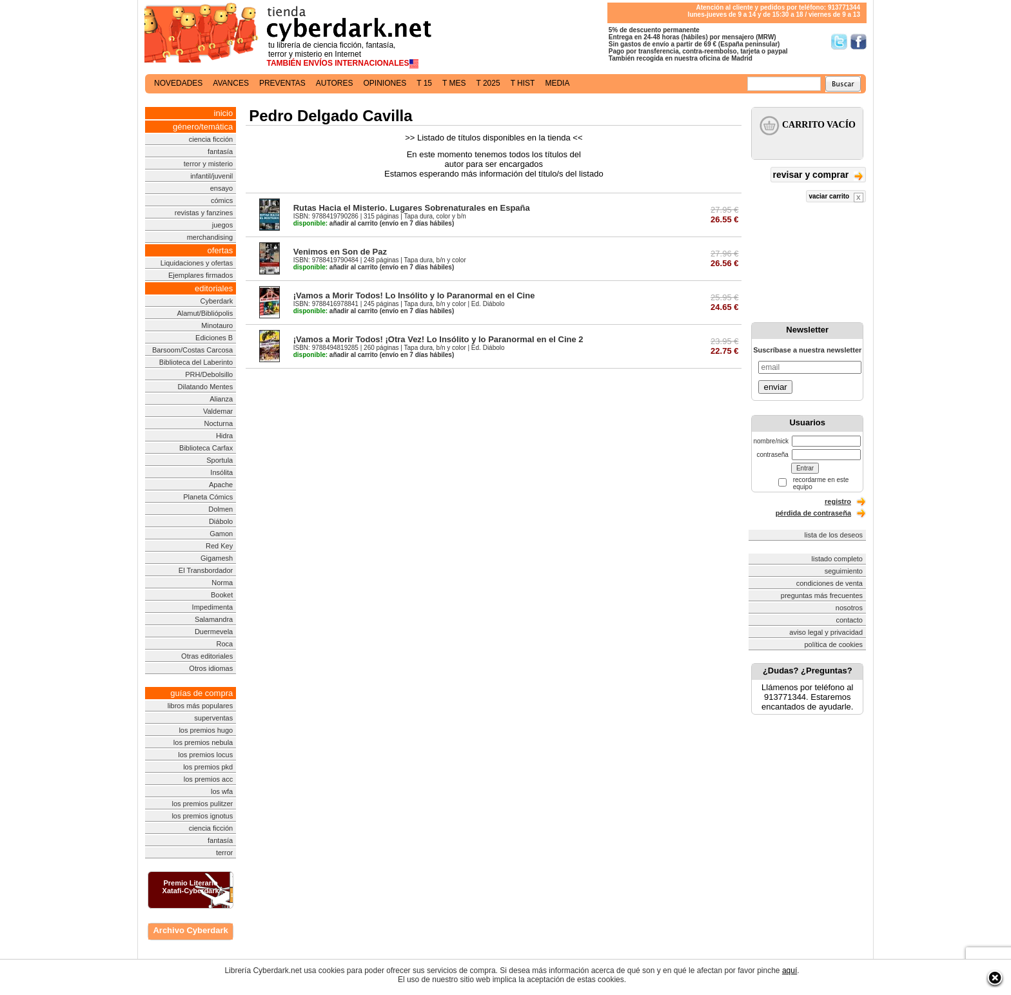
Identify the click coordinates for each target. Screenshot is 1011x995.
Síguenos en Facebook (858, 42)
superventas (213, 718)
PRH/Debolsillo (209, 374)
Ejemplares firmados (200, 275)
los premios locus (205, 754)
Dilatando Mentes (205, 387)
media (557, 83)
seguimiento (844, 571)
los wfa (222, 791)
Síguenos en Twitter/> (839, 42)
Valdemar (218, 411)
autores (334, 83)
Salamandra (214, 619)
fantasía (220, 151)
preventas (282, 83)
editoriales (214, 288)
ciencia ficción (211, 139)
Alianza (221, 399)
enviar (775, 387)
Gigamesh (217, 558)
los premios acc (208, 779)
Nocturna (218, 423)
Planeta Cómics (208, 497)
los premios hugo (206, 730)
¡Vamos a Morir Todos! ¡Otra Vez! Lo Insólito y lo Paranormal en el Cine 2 (438, 339)
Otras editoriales (207, 656)
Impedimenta (212, 607)
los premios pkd (208, 767)
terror (224, 852)
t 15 (424, 83)
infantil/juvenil (211, 176)
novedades (178, 83)
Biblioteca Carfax (206, 448)
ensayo (221, 188)
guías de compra (201, 693)
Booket (222, 595)
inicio (223, 113)
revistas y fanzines (204, 213)
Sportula (219, 460)
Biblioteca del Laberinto (196, 362)
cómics (222, 200)
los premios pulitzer (202, 803)
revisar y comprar (818, 175)
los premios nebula (203, 742)
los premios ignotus (202, 816)
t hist (523, 83)
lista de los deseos (834, 535)
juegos (222, 225)
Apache (221, 484)
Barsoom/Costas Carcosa (192, 350)
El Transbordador (206, 570)
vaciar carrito (836, 197)
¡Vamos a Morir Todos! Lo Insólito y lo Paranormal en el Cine (414, 295)
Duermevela (214, 631)
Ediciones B (214, 338)
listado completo (837, 559)
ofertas (220, 250)
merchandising (210, 237)
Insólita (221, 472)
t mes (454, 83)
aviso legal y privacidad (826, 632)
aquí (789, 970)
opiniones (385, 83)
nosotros (849, 608)
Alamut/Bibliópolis (205, 313)
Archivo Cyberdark (190, 930)
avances (231, 83)
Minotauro (217, 325)
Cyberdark (216, 301)
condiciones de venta (829, 583)
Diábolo (221, 521)
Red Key (219, 546)
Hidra (224, 436)
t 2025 (488, 83)
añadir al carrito (335, 223)
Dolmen (220, 509)
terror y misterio (208, 164)
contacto (849, 620)
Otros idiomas (211, 668)
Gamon (221, 533)
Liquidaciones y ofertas (197, 263)
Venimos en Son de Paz (340, 251)
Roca (225, 644)
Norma (222, 582)
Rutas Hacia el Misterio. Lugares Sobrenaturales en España (411, 208)
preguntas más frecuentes (822, 595)
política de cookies (834, 644)
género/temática (203, 126)
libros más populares (200, 706)
